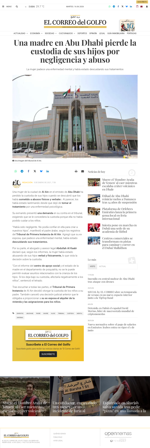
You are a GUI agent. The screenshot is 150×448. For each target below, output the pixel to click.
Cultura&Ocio (66, 33)
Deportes (82, 33)
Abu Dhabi (29, 313)
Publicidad (57, 437)
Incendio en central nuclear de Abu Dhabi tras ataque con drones (111, 280)
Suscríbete (142, 2)
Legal (102, 33)
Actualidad (20, 33)
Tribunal (61, 313)
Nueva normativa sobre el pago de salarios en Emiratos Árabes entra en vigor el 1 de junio (112, 327)
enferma (20, 317)
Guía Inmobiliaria (116, 33)
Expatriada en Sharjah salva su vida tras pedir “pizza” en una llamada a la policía (124, 408)
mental (79, 313)
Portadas (132, 33)
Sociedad (50, 33)
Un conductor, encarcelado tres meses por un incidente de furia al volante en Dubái (74, 408)
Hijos (53, 313)
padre (38, 313)
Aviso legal (58, 441)
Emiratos (20, 313)
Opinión (93, 33)
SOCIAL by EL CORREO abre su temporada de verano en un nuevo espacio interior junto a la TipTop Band (112, 294)
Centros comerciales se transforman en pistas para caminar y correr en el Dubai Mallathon (118, 243)
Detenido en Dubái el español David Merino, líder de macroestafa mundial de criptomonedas (111, 311)
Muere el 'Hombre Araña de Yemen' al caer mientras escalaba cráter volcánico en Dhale (119, 184)
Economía (35, 33)
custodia (70, 313)
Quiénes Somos (59, 434)
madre (45, 313)
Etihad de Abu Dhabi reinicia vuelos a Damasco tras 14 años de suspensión (119, 199)
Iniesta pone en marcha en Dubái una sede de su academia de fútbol (119, 228)
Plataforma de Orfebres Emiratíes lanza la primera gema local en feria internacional (119, 214)
